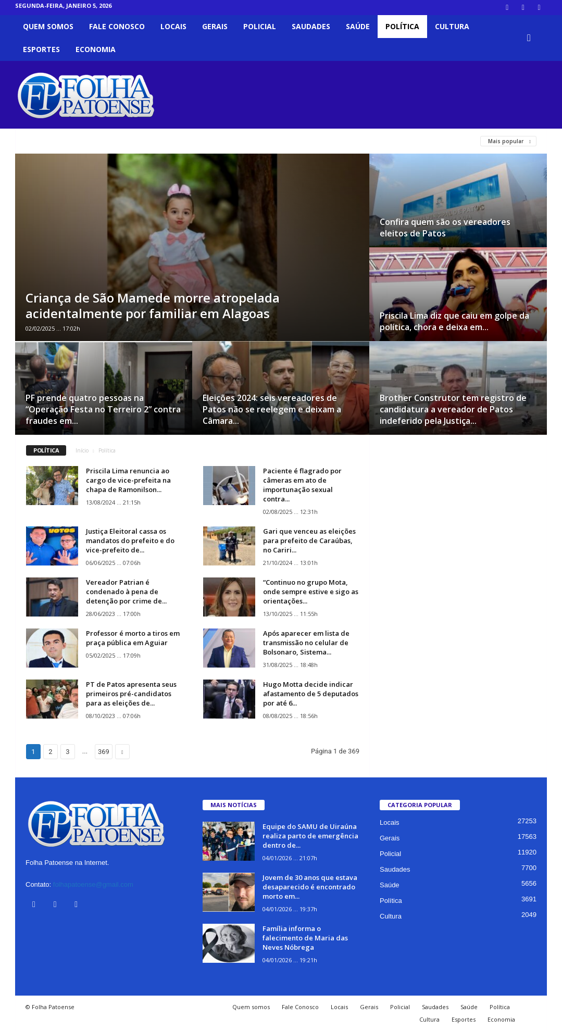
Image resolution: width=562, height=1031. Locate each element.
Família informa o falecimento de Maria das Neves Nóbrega (305, 938)
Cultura (452, 26)
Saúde (358, 26)
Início (82, 450)
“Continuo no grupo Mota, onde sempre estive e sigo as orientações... (310, 591)
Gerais (215, 26)
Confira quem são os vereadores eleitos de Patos (445, 227)
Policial (259, 26)
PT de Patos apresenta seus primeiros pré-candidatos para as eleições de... (131, 694)
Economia (96, 49)
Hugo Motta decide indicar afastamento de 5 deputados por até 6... (310, 694)
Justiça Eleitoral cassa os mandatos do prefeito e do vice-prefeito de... (130, 540)
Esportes (41, 49)
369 (103, 752)
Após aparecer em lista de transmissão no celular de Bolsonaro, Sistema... (306, 642)
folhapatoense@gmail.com (93, 884)
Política (402, 26)
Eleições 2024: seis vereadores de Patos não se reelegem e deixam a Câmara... (272, 409)
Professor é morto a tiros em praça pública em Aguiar (133, 637)
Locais (173, 26)
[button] (531, 38)
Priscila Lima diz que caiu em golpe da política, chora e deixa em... (454, 321)
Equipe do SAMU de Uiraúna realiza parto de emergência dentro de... (310, 836)
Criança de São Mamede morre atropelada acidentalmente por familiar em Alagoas (153, 305)
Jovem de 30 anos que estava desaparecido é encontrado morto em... (310, 887)
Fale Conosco (117, 26)
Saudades (311, 26)
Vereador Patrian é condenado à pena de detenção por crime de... (126, 591)
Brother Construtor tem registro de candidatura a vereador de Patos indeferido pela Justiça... (453, 409)
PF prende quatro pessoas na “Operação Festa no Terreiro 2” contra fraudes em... (103, 409)
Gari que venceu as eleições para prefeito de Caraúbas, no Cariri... (309, 540)
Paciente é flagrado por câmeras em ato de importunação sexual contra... (302, 485)
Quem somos (48, 26)
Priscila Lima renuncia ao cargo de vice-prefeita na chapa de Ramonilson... (128, 480)
